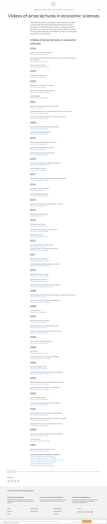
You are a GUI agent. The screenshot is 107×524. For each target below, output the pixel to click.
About (49, 9)
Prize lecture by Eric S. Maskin (38, 327)
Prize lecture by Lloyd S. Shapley (39, 250)
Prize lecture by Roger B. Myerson (39, 333)
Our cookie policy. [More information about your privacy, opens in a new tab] (14, 522)
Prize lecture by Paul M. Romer (38, 170)
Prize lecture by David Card (37, 108)
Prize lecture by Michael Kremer (39, 154)
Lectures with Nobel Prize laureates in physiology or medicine (47, 460)
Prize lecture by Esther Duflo (38, 149)
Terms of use (34, 511)
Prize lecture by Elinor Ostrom (38, 296)
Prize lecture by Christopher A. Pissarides (41, 286)
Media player (57, 511)
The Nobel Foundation (15, 497)
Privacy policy (34, 508)
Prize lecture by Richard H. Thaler (39, 180)
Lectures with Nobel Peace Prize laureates (41, 463)
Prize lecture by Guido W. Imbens (39, 118)
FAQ (8, 514)
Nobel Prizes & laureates (40, 9)
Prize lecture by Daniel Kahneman (39, 399)
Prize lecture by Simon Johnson (38, 61)
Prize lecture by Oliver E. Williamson (40, 302)
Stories (53, 9)
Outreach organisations (81, 497)
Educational (60, 9)
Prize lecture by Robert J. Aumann (39, 353)
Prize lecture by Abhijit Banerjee (38, 144)
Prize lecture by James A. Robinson (39, 67)
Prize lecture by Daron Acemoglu (39, 54)
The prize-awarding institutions (51, 497)
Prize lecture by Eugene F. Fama (38, 226)
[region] (53, 521)
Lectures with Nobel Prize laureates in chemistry (43, 458)
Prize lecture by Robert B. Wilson (39, 134)
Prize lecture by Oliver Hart (37, 190)
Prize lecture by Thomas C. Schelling (40, 358)
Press (8, 508)
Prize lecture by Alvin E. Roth (38, 246)
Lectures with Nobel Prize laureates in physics (42, 456)
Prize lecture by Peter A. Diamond (39, 276)
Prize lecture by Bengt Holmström (39, 195)
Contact (9, 511)
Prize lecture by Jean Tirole (37, 216)
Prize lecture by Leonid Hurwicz (38, 322)
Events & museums (68, 9)
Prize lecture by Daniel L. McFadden (40, 441)
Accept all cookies (87, 521)
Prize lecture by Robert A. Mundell (39, 451)
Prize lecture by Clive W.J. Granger (39, 389)
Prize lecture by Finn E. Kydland (38, 368)
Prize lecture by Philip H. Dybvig (38, 97)
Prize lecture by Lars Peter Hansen (39, 231)
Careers (56, 514)
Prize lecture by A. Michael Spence (39, 420)
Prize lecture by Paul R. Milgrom (38, 128)
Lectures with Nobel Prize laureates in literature (43, 462)
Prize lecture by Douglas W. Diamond (40, 92)
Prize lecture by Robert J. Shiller (38, 236)
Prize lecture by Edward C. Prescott (39, 374)
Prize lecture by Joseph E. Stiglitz (39, 425)
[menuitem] (40, 9)
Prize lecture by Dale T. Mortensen (39, 281)
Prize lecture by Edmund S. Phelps (39, 343)
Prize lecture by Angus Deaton (38, 206)
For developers (58, 508)
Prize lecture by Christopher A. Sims (40, 266)
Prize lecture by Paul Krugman (38, 312)
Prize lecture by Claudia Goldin (38, 77)
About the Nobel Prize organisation (20, 491)
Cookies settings (76, 521)
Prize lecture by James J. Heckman (39, 435)
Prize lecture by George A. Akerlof (39, 415)
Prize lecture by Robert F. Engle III (39, 384)
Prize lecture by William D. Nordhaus (40, 165)
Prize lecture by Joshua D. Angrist (39, 113)
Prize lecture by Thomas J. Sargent (39, 260)
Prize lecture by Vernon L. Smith (39, 405)
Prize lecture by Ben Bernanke (38, 87)
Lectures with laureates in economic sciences (42, 465)
